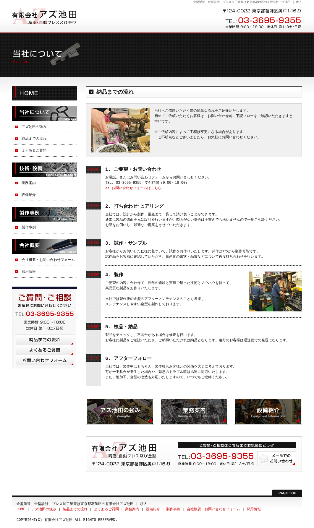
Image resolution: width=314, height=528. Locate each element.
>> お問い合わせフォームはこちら (133, 188)
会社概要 (44, 246)
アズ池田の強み (34, 126)
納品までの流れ (34, 138)
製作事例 (44, 214)
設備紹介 (29, 194)
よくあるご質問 (34, 150)
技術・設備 (44, 170)
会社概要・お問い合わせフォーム (48, 259)
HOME (44, 93)
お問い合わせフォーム (44, 360)
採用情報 (29, 271)
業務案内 (29, 183)
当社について (44, 113)
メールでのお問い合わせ (277, 458)
